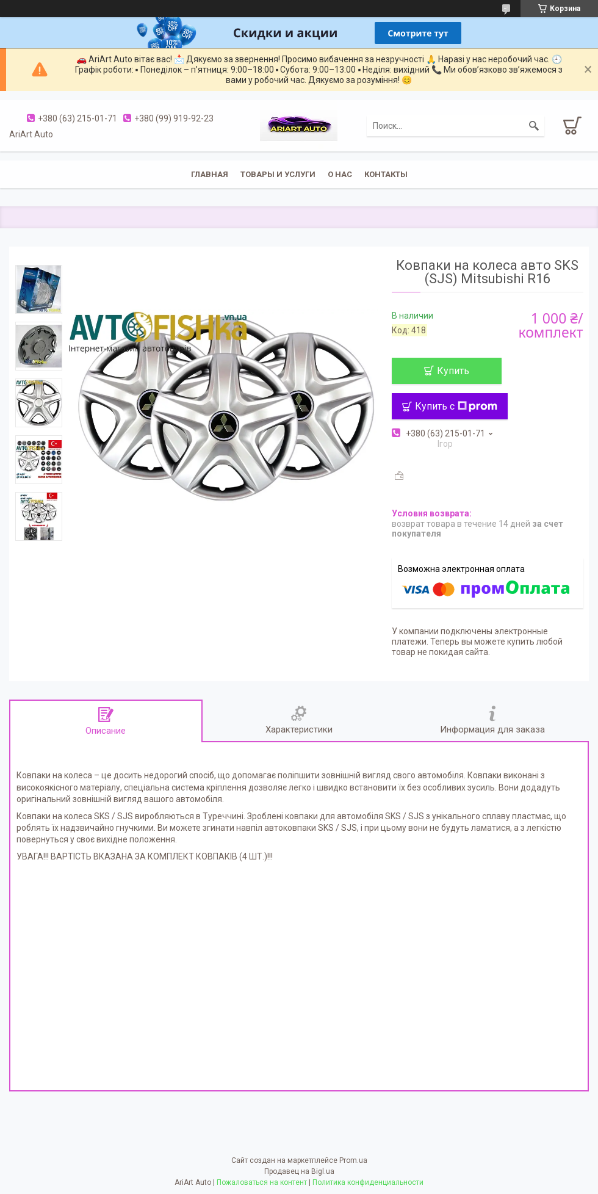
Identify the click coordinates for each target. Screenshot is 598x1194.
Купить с (456, 406)
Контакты (386, 174)
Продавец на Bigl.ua (299, 1171)
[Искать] (534, 126)
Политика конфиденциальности (367, 1182)
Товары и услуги (277, 174)
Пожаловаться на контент (262, 1182)
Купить (453, 371)
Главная (209, 174)
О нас (340, 174)
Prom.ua (353, 1160)
